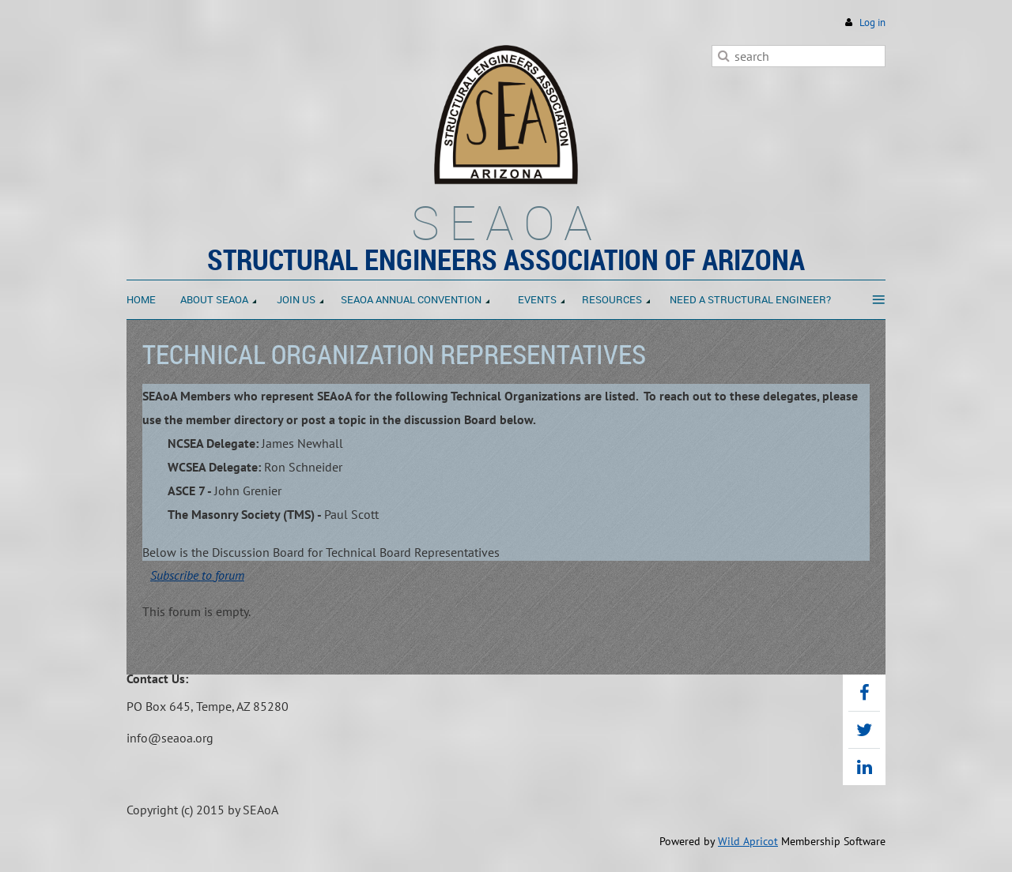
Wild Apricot (748, 841)
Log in (872, 22)
